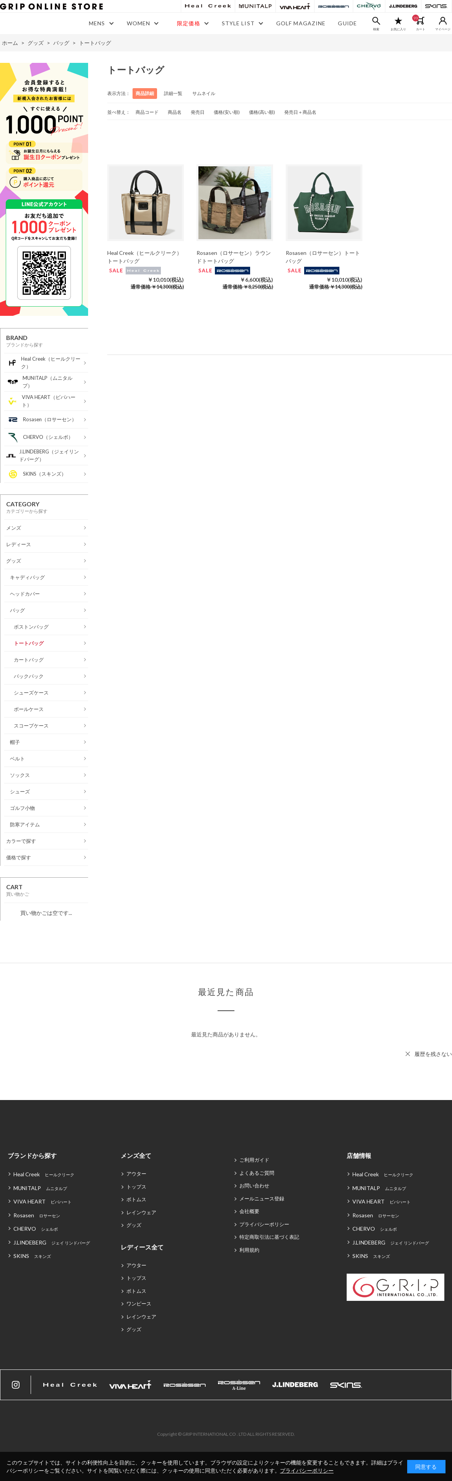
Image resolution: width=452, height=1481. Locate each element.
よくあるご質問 (256, 1173)
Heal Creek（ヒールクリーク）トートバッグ (144, 257)
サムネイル (203, 93)
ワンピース (138, 1303)
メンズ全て (136, 1155)
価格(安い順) (227, 112)
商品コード (147, 112)
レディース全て (142, 1247)
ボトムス (136, 1199)
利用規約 (249, 1250)
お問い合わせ (254, 1185)
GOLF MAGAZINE (301, 23)
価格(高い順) (262, 112)
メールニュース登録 (261, 1198)
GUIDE (347, 23)
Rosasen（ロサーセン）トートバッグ (323, 257)
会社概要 (249, 1211)
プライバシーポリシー (264, 1224)
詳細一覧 (173, 93)
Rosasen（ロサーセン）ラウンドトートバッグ (234, 257)
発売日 (198, 112)
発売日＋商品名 (300, 112)
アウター (136, 1174)
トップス (136, 1187)
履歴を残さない (433, 1054)
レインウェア (141, 1212)
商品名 (175, 112)
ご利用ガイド (254, 1160)
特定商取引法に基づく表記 (269, 1237)
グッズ (133, 1225)
